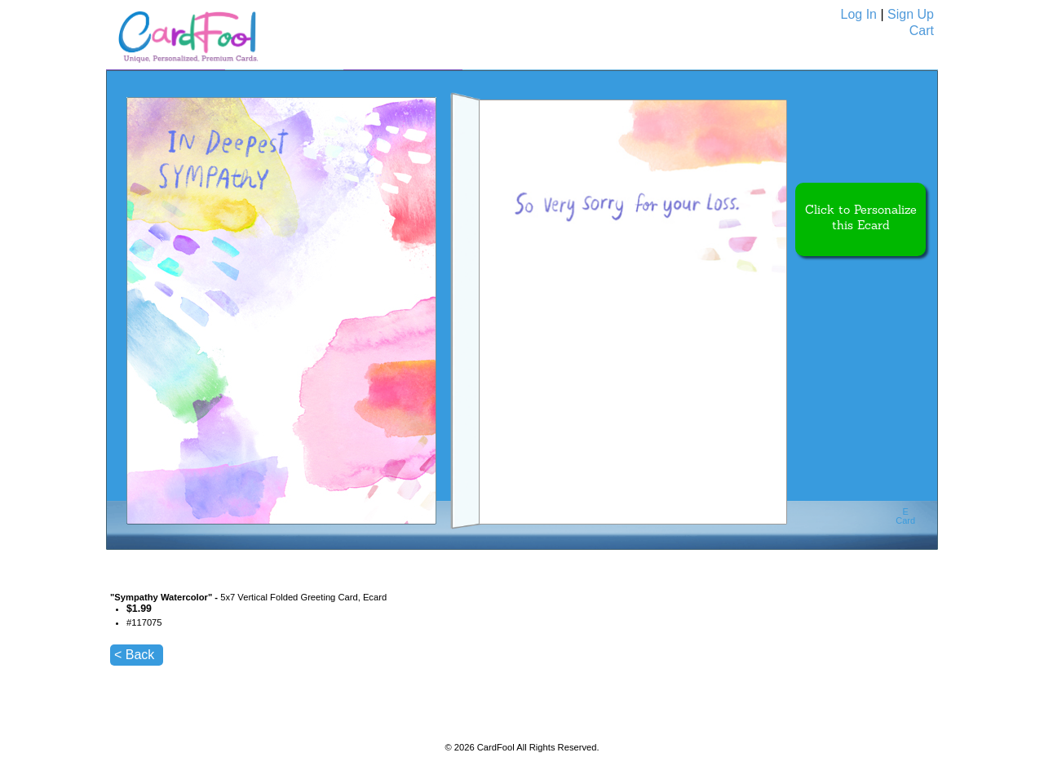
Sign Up (910, 14)
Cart (921, 31)
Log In (859, 14)
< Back (134, 655)
